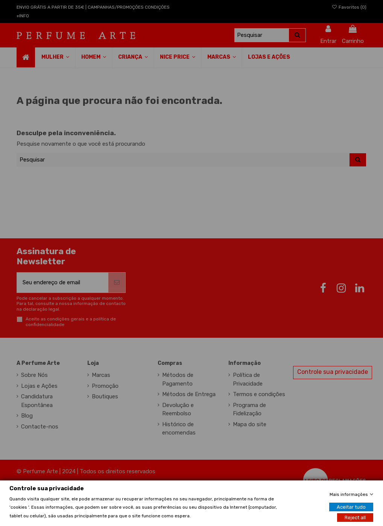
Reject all (355, 517)
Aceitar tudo (351, 506)
